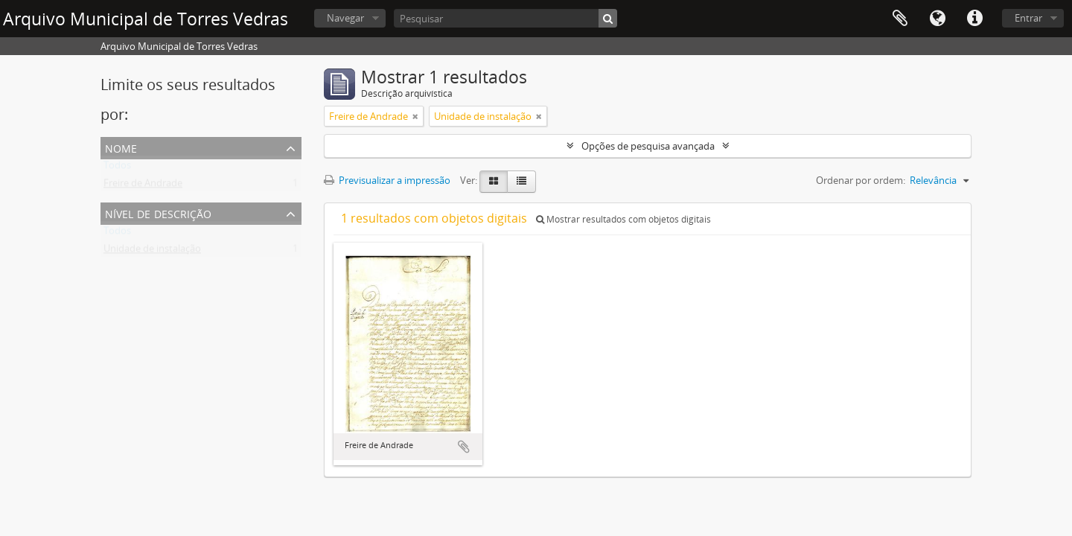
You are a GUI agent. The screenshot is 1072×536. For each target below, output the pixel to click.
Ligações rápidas (974, 18)
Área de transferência (900, 18)
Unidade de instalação (152, 251)
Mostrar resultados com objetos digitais (623, 219)
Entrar (1028, 18)
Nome (121, 147)
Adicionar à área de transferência (463, 446)
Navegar (345, 18)
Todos (117, 168)
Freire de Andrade (142, 186)
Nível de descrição (158, 212)
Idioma (937, 18)
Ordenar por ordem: (860, 180)
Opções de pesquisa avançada (648, 146)
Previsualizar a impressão (387, 180)
